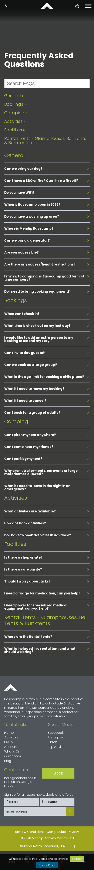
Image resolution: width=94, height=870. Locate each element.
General (14, 155)
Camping (16, 421)
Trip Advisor (57, 746)
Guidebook (12, 756)
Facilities (15, 543)
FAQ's (8, 742)
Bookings (15, 300)
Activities (15, 497)
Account (10, 746)
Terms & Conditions (28, 831)
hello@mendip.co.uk (20, 778)
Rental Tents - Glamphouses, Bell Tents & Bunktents (46, 620)
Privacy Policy (47, 865)
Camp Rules (56, 831)
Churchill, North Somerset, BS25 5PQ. (47, 846)
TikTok (52, 742)
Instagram (56, 737)
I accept (77, 858)
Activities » (15, 121)
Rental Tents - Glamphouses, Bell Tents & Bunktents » (45, 140)
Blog (7, 760)
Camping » (15, 113)
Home (10, 687)
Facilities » (14, 130)
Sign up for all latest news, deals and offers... (38, 795)
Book (58, 773)
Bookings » (15, 104)
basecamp (47, 6)
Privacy (73, 831)
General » (14, 96)
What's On (12, 751)
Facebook (56, 732)
